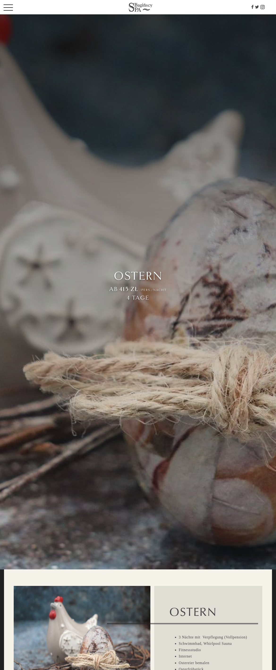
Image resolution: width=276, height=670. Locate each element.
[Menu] (17, 7)
